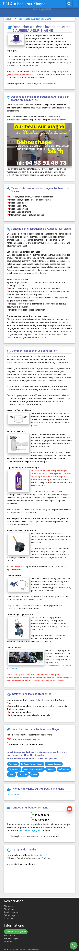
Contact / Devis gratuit (16, 931)
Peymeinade (14, 769)
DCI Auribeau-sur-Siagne (24, 4)
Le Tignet (23, 774)
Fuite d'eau (9, 918)
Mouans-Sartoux (53, 764)
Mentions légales (12, 938)
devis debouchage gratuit (30, 830)
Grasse (34, 774)
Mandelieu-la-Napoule (33, 769)
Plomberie (8, 906)
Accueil (8, 19)
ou (34, 744)
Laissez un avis (14, 794)
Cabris (11, 774)
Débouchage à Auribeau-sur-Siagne (35, 19)
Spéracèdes (63, 769)
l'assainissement (49, 83)
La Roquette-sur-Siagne (31, 764)
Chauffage (9, 909)
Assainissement (11, 912)
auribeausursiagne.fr (37, 855)
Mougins (50, 769)
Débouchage (9, 915)
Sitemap (8, 941)
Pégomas (13, 764)
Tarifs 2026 (9, 935)
